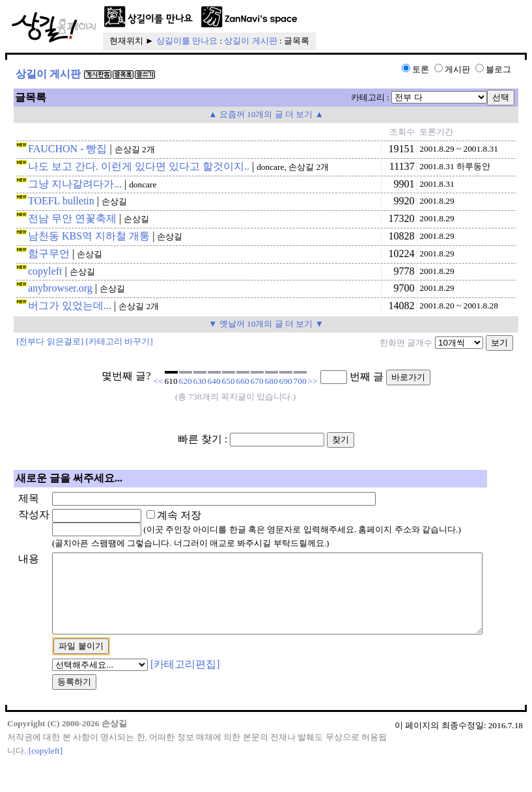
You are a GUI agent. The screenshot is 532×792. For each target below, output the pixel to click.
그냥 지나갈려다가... (75, 183)
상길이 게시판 (250, 41)
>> (313, 381)
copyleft (45, 271)
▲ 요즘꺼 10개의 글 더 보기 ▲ (266, 114)
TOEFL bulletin (61, 200)
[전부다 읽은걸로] (49, 341)
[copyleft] (46, 779)
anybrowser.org (60, 288)
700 (300, 381)
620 (185, 381)
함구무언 (49, 253)
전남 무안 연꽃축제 (72, 218)
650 (228, 381)
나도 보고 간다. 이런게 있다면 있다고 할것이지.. (138, 166)
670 (257, 381)
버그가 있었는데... (69, 305)
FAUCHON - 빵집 (67, 148)
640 (214, 381)
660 (242, 381)
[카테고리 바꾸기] (119, 341)
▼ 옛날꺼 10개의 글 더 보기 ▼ (266, 324)
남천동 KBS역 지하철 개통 (89, 235)
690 (285, 381)
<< (158, 381)
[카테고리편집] (164, 693)
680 (271, 381)
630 (199, 381)
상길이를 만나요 (186, 41)
